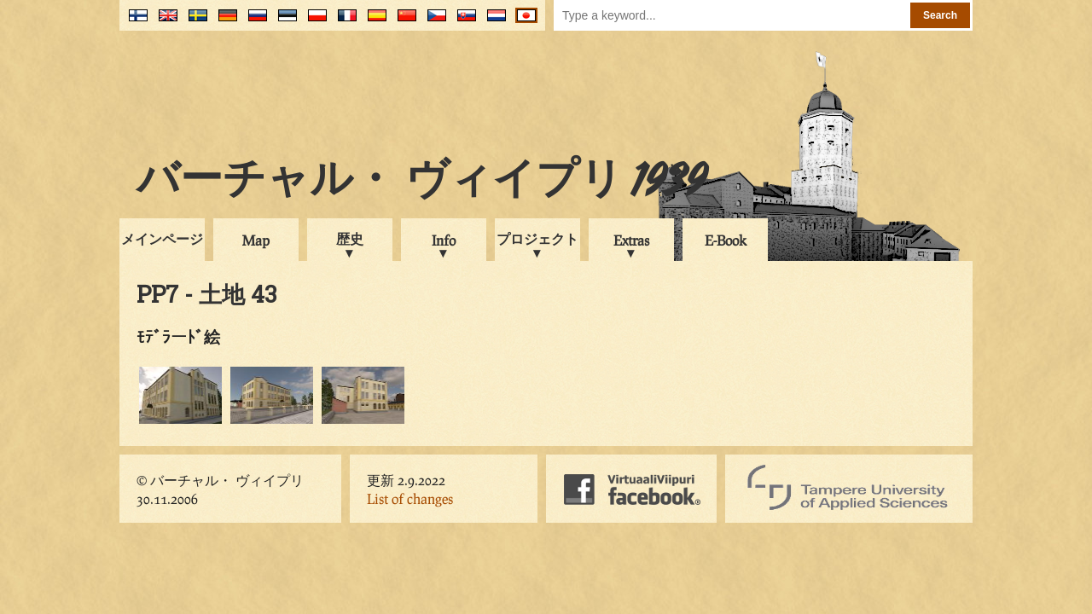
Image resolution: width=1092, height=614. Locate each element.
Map (256, 240)
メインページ (162, 238)
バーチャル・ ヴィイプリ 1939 (421, 182)
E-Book (725, 240)
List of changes (410, 498)
